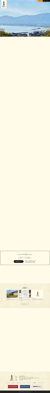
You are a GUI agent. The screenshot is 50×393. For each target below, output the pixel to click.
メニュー (24, 382)
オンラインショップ (34, 0)
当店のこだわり (19, 382)
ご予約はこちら (40, 0)
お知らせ (13, 382)
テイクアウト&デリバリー (46, 0)
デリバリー (29, 382)
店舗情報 (34, 382)
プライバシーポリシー (41, 382)
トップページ (8, 382)
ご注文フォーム (18, 261)
